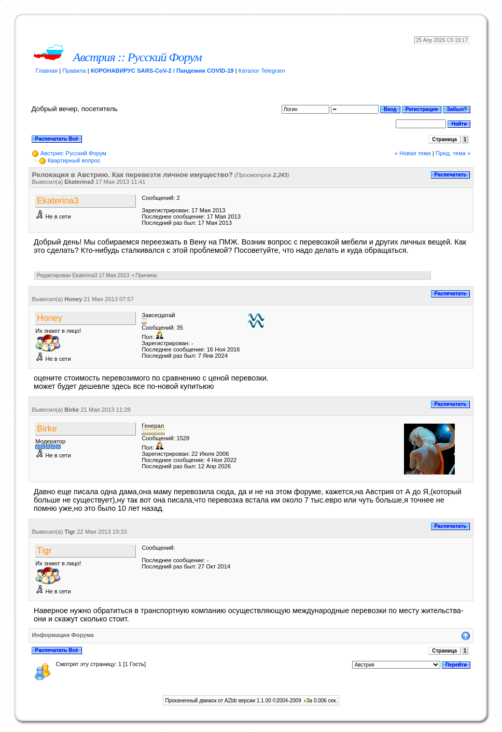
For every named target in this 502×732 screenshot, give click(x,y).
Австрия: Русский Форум (73, 153)
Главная (47, 70)
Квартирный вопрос (74, 160)
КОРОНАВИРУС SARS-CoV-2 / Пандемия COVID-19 (162, 70)
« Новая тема (413, 153)
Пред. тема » (453, 153)
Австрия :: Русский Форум (137, 57)
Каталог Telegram (262, 70)
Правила (74, 70)
